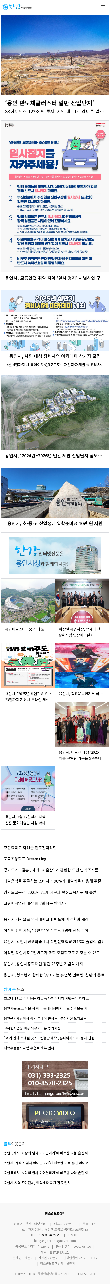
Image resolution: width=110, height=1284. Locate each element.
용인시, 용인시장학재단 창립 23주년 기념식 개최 (43, 964)
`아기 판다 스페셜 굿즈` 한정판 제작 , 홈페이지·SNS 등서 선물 (49, 1038)
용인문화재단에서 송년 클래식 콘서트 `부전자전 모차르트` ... (48, 1018)
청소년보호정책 (55, 1213)
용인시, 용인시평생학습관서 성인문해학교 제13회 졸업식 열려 (54, 941)
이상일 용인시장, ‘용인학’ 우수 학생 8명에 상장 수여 (46, 930)
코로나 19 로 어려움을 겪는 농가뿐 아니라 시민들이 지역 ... (46, 998)
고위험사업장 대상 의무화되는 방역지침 (36, 903)
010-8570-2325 (49, 1235)
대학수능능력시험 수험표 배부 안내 (29, 1047)
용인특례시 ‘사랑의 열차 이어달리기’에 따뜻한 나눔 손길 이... (47, 1152)
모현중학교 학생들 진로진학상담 (30, 847)
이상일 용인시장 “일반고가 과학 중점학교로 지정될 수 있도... (53, 952)
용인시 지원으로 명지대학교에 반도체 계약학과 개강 (46, 919)
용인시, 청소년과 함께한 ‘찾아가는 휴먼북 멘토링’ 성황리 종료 (54, 975)
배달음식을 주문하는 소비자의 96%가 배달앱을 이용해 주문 (52, 881)
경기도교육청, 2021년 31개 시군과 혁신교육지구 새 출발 (50, 892)
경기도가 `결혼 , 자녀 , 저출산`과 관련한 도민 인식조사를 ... (53, 870)
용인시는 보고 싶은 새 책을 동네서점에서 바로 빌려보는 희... (47, 1008)
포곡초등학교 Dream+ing (25, 859)
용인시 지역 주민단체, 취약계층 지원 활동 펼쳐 (37, 1182)
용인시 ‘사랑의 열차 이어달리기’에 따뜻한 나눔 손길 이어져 (46, 1162)
